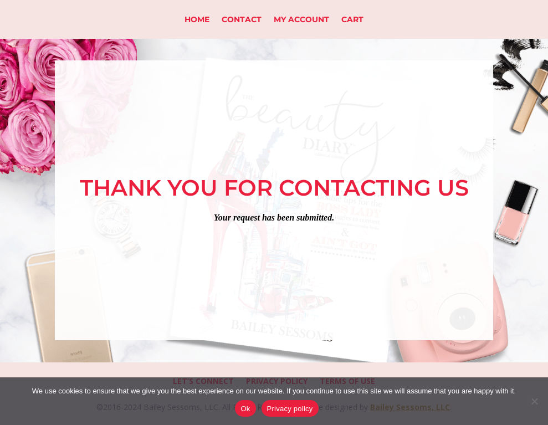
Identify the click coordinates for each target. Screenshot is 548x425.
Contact (242, 20)
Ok (245, 408)
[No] (534, 401)
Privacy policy (290, 408)
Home (197, 20)
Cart (352, 20)
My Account (301, 20)
